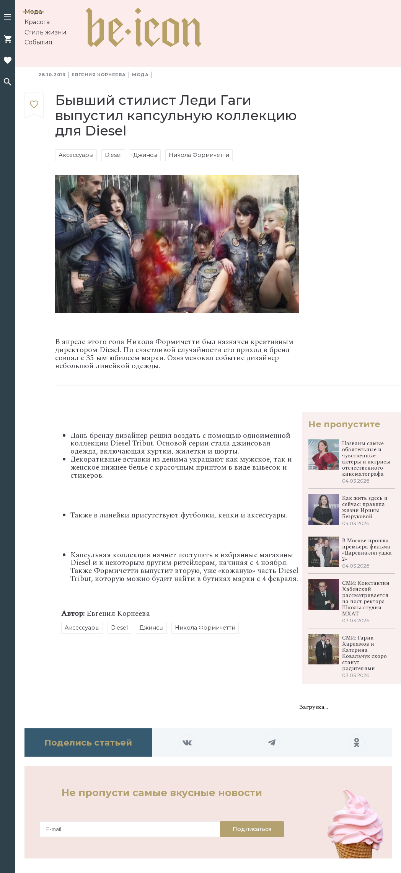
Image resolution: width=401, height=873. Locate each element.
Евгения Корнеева (99, 74)
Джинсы (145, 155)
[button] (7, 17)
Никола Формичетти (199, 155)
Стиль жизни (45, 32)
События (38, 42)
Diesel (113, 155)
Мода (33, 11)
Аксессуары (76, 155)
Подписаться (252, 829)
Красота (37, 22)
